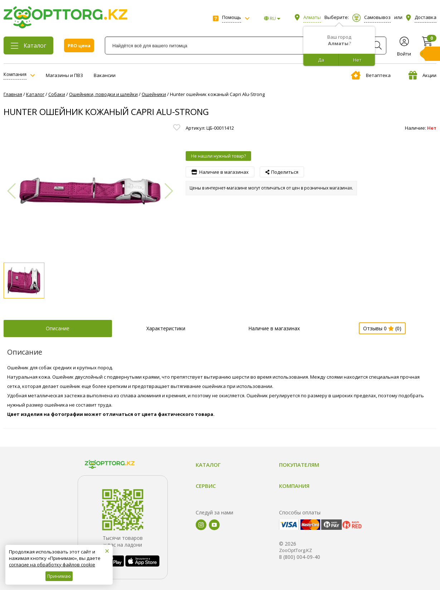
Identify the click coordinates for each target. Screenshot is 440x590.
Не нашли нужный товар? (218, 156)
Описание (57, 328)
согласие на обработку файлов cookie (52, 564)
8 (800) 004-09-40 (299, 556)
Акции (422, 75)
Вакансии (105, 75)
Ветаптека (371, 75)
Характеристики (165, 328)
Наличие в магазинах (274, 328)
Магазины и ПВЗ (64, 75)
